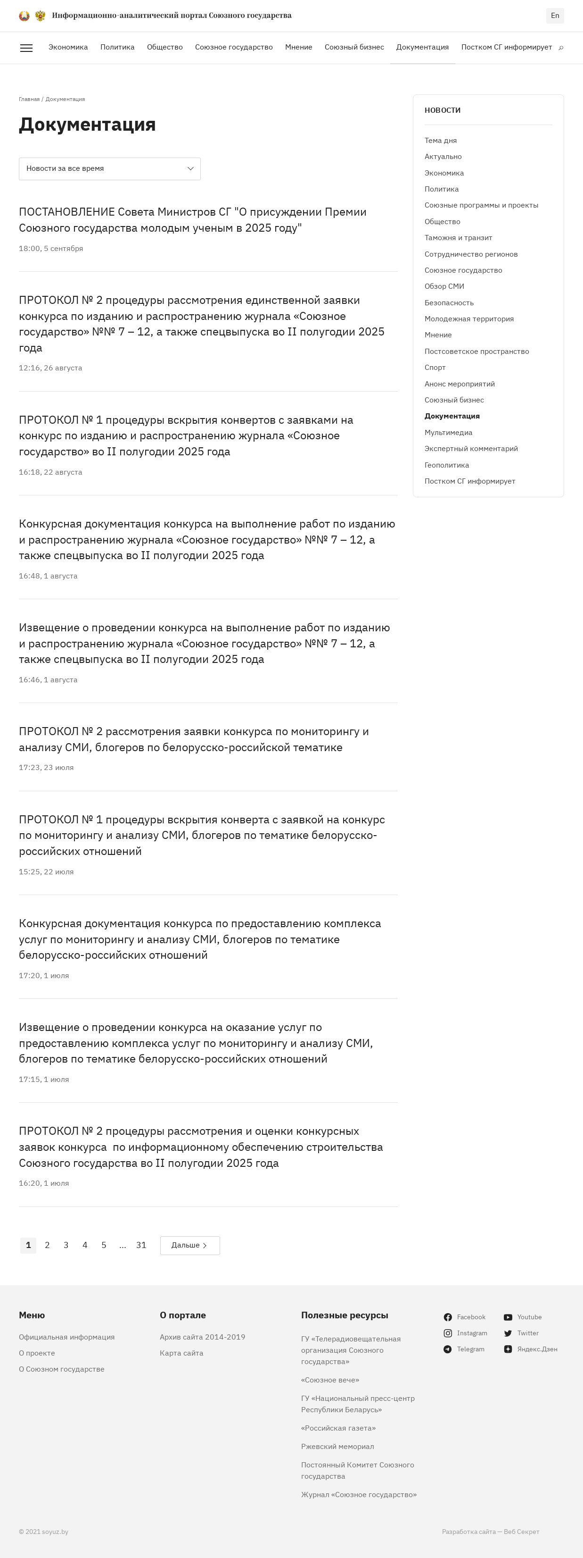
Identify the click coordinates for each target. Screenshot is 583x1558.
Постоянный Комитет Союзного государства (357, 1470)
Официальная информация (67, 1336)
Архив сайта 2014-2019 (203, 1336)
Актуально (443, 156)
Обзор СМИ (444, 285)
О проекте (37, 1352)
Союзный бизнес (354, 46)
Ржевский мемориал (337, 1446)
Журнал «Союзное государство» (359, 1494)
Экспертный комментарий (471, 448)
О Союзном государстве (62, 1368)
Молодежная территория (469, 318)
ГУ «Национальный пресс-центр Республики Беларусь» (358, 1403)
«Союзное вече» (330, 1379)
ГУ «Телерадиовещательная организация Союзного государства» (351, 1349)
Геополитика (447, 464)
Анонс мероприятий (460, 383)
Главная (29, 98)
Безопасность (449, 302)
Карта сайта (182, 1352)
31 (141, 1244)
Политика (117, 46)
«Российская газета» (338, 1427)
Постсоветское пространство (477, 350)
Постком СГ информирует (506, 46)
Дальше (186, 1244)
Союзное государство (234, 46)
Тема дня (441, 139)
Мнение (298, 46)
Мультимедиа (449, 432)
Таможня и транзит (459, 237)
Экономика (68, 46)
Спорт (435, 366)
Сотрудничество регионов (471, 253)
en (555, 14)
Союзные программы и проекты (482, 204)
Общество (165, 46)
